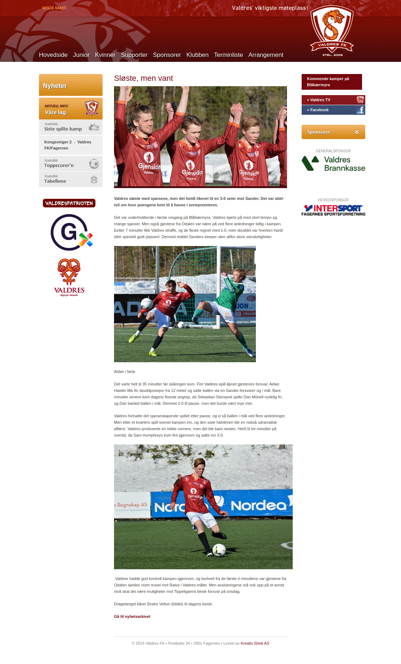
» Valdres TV (318, 100)
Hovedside (53, 54)
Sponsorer (167, 54)
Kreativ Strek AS (255, 643)
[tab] (71, 127)
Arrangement (265, 54)
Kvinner (105, 54)
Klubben (197, 54)
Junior (81, 54)
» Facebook (318, 110)
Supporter (134, 54)
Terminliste (228, 54)
